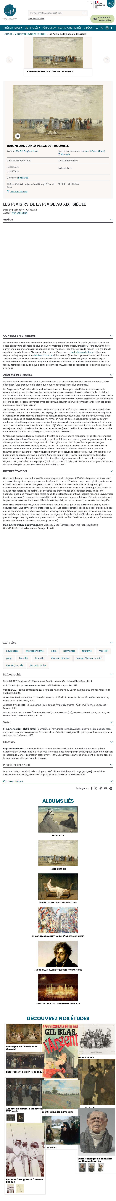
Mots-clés (31, 27)
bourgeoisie (12, 651)
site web (65, 154)
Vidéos (88, 27)
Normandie (69, 651)
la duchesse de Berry (82, 352)
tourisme (87, 651)
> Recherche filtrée (36, 18)
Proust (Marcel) (14, 665)
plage (9, 658)
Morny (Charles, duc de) (89, 658)
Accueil (8, 33)
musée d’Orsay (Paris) (93, 151)
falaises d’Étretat (43, 355)
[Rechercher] (54, 13)
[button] (106, 59)
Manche (23, 658)
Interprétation (15, 471)
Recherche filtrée (69, 27)
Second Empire (38, 665)
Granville (39, 658)
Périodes (48, 27)
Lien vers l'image (18, 192)
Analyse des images (17, 375)
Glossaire (9, 742)
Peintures (23, 178)
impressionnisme (35, 651)
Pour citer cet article (17, 765)
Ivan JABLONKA (19, 213)
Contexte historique (19, 336)
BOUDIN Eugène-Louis (27, 151)
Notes (7, 723)
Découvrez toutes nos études (31, 33)
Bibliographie (12, 675)
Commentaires (13, 781)
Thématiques (12, 27)
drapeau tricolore (60, 658)
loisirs (53, 651)
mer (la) (103, 651)
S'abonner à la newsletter (104, 18)
